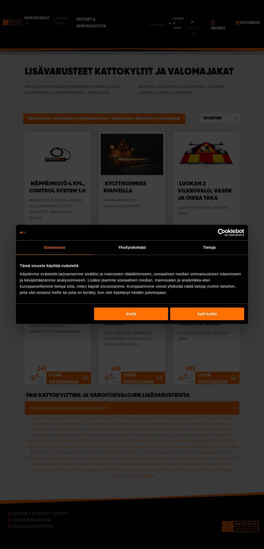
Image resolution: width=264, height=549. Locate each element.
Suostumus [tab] (54, 247)
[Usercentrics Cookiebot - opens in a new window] (221, 232)
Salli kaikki (207, 314)
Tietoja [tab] (209, 247)
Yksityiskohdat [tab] (132, 247)
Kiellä (131, 314)
